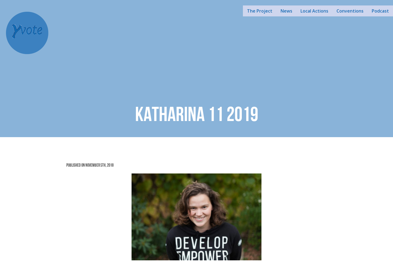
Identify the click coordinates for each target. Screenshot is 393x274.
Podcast (380, 11)
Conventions (350, 11)
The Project (259, 11)
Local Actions (314, 11)
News (286, 11)
